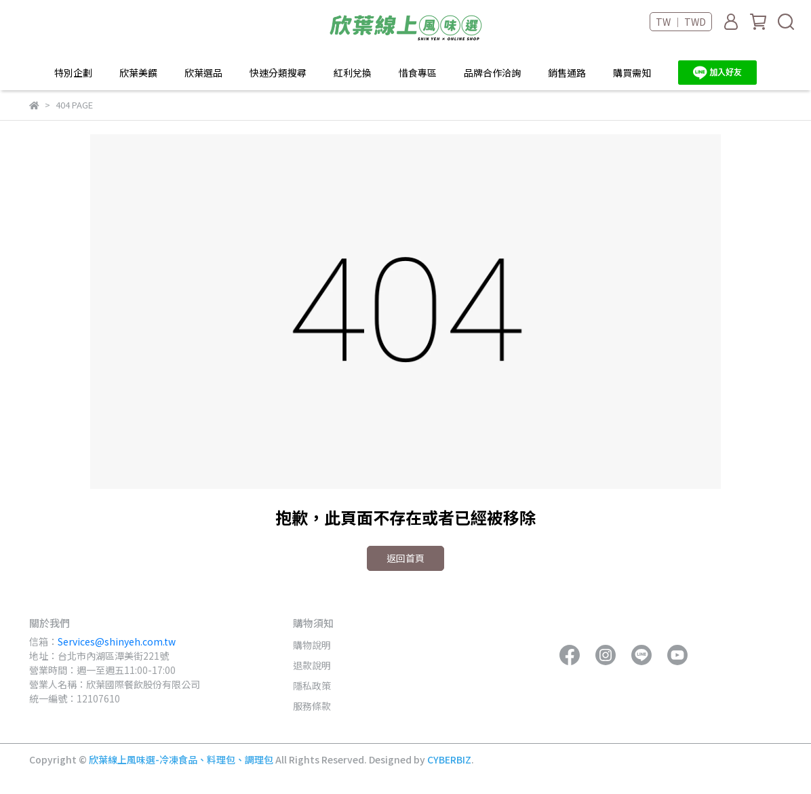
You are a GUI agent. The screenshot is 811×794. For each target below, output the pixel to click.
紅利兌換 (353, 72)
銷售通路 (567, 72)
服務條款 (312, 706)
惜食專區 (418, 72)
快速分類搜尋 (278, 72)
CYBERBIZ (449, 759)
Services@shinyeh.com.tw (117, 641)
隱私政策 (312, 685)
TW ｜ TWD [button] (681, 22)
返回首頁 (405, 558)
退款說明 (312, 665)
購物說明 (312, 645)
